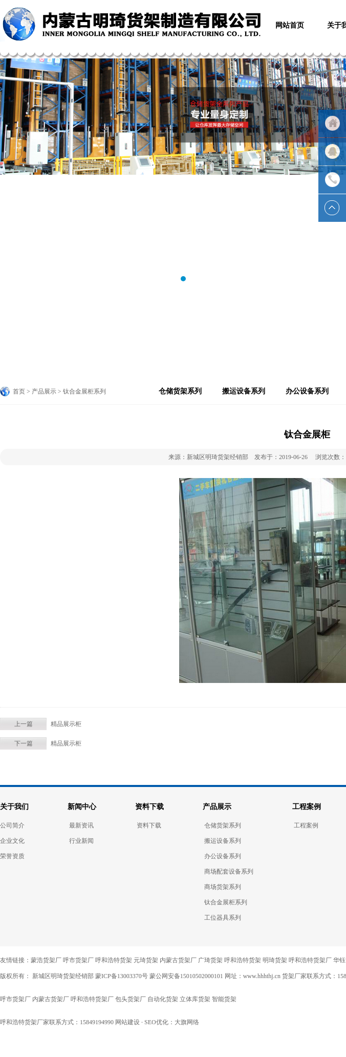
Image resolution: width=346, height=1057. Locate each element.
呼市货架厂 (78, 960)
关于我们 (14, 807)
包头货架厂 (130, 999)
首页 (19, 391)
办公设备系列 (307, 391)
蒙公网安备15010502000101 (186, 976)
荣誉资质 (12, 856)
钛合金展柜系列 (225, 902)
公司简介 (12, 825)
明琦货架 (275, 960)
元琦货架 (146, 960)
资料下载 (149, 807)
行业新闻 (81, 840)
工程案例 (306, 807)
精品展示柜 (66, 724)
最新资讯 (81, 825)
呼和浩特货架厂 (310, 960)
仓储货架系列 (180, 391)
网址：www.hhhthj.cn (252, 976)
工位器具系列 (222, 917)
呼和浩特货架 (113, 960)
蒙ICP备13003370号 (121, 976)
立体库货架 (195, 999)
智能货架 (224, 999)
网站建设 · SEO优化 (141, 1022)
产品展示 (217, 807)
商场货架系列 (222, 886)
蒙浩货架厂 (46, 960)
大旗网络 (187, 1022)
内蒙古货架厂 (178, 960)
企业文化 (12, 840)
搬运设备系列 (243, 391)
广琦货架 (210, 960)
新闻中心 (82, 807)
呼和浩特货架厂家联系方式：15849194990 (57, 1022)
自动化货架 (162, 999)
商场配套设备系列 (228, 871)
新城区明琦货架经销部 (62, 976)
